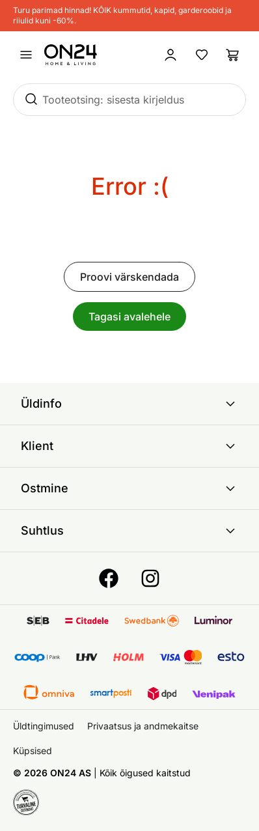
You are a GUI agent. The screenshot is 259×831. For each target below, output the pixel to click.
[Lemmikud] (202, 55)
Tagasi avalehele (129, 316)
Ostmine (129, 488)
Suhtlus (129, 531)
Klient (129, 446)
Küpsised (32, 750)
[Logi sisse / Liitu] (170, 55)
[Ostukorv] (233, 55)
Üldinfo (129, 404)
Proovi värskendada (129, 276)
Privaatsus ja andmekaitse (142, 725)
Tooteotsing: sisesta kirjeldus (113, 99)
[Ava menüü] (26, 55)
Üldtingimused (43, 725)
